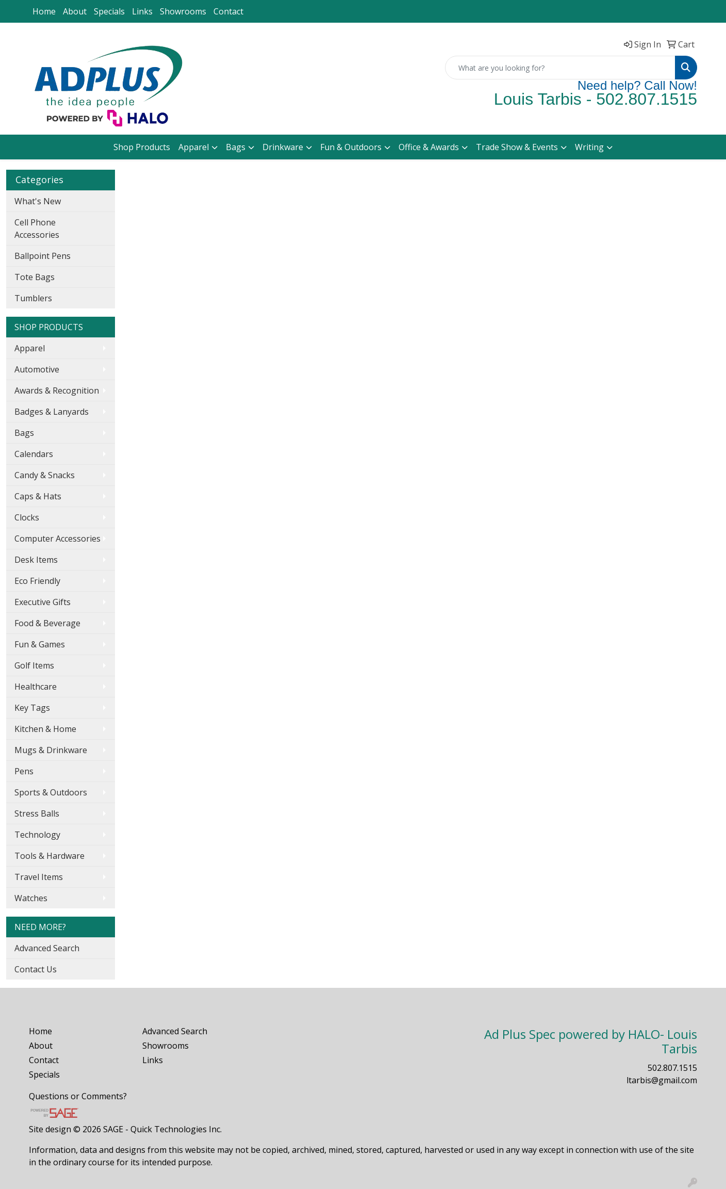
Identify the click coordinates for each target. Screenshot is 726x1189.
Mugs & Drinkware (50, 750)
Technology (37, 834)
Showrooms (183, 11)
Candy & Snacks (44, 475)
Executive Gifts (42, 602)
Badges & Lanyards (51, 411)
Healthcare (35, 686)
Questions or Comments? (78, 1096)
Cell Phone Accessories (36, 228)
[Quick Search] (560, 67)
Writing (589, 147)
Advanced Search (46, 948)
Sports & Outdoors (50, 792)
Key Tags (32, 707)
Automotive (36, 369)
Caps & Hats (37, 496)
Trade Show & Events (517, 147)
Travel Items (38, 877)
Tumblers (33, 298)
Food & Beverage (47, 623)
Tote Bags (34, 277)
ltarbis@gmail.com (661, 1080)
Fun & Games (39, 644)
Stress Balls (36, 813)
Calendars (33, 454)
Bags (235, 147)
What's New (37, 201)
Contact (228, 11)
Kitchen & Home (45, 729)
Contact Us (35, 969)
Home (44, 11)
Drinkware (282, 147)
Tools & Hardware (49, 855)
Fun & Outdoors (351, 147)
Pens (24, 771)
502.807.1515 (672, 1067)
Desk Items (36, 559)
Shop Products (141, 147)
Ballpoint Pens (42, 256)
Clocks (26, 517)
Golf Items (34, 665)
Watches (30, 898)
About (75, 11)
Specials (109, 11)
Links (142, 11)
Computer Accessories (57, 538)
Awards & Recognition (56, 390)
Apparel (193, 147)
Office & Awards (429, 147)
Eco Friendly (37, 581)
